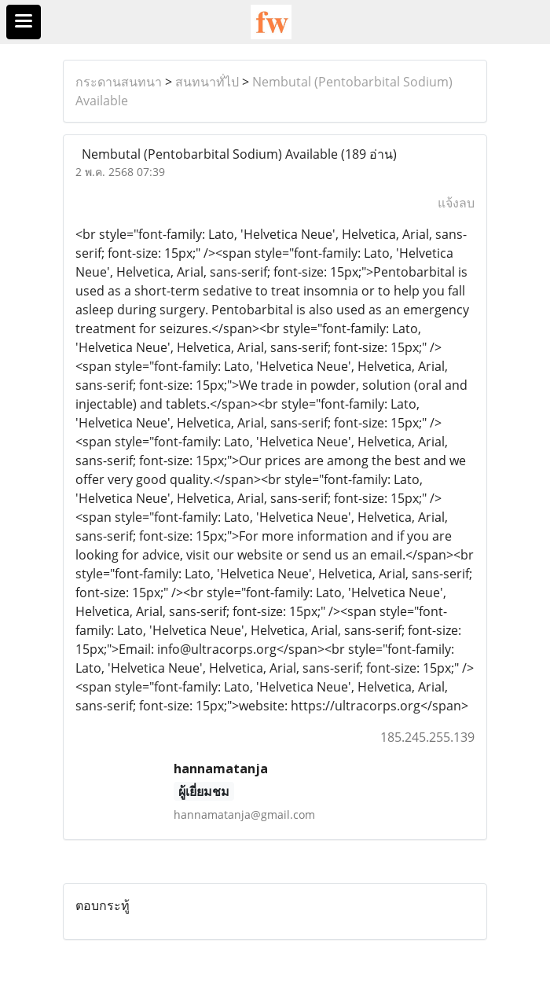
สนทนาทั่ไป (207, 81)
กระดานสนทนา (118, 81)
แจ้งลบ (456, 202)
